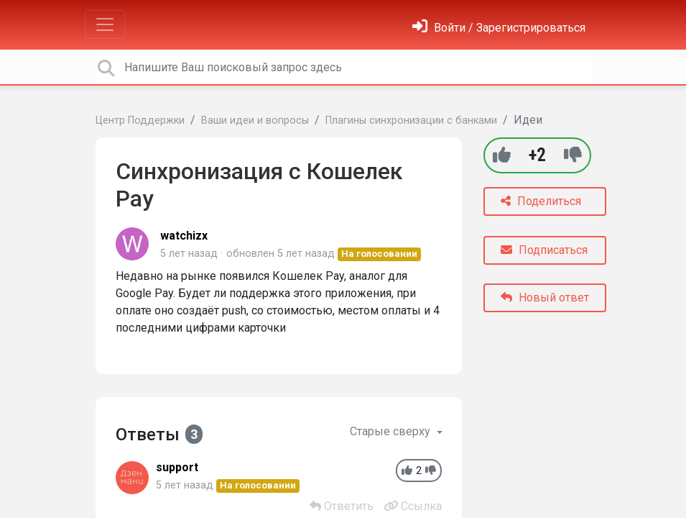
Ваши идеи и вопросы (255, 120)
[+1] (502, 155)
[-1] (573, 155)
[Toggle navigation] (105, 24)
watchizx (184, 235)
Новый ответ (545, 297)
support (177, 467)
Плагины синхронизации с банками (411, 120)
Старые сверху (391, 431)
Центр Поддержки (140, 120)
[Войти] (499, 27)
